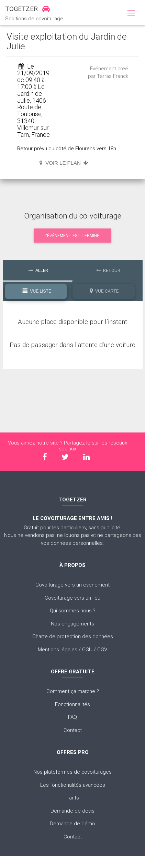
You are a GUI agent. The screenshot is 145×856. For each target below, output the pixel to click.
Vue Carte (104, 291)
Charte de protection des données (72, 636)
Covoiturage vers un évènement (72, 584)
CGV (102, 649)
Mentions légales (57, 649)
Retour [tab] (108, 270)
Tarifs (72, 797)
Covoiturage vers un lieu (72, 597)
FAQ (72, 717)
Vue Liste (36, 291)
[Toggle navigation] (131, 13)
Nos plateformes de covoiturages (72, 771)
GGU (87, 649)
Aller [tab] (38, 270)
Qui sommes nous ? (73, 610)
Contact (73, 730)
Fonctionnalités (72, 704)
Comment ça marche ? (72, 691)
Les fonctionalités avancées (72, 785)
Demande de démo (72, 823)
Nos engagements (72, 623)
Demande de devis (72, 810)
